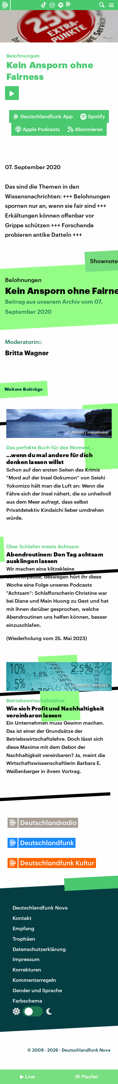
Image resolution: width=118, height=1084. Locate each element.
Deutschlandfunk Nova (40, 907)
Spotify (92, 116)
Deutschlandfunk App (43, 116)
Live (30, 1076)
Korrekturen (27, 969)
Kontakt (22, 918)
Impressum (26, 959)
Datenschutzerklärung (39, 949)
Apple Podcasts (37, 129)
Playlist (89, 1076)
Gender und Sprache (37, 990)
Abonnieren (85, 129)
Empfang (23, 928)
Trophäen (24, 939)
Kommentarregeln (34, 980)
